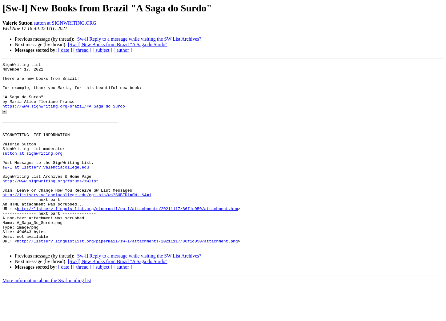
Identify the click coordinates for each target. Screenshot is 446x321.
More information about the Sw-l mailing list (46, 315)
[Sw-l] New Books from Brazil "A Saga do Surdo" (117, 44)
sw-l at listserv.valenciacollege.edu (45, 187)
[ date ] (65, 50)
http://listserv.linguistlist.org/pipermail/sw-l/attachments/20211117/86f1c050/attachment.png (127, 276)
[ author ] (123, 50)
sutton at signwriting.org (32, 170)
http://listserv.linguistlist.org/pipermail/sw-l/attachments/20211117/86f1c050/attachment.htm (127, 237)
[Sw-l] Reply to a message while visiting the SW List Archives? (138, 39)
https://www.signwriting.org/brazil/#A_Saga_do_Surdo (63, 115)
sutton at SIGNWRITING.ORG (65, 23)
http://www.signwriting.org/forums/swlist (50, 204)
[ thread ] (82, 50)
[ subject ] (102, 50)
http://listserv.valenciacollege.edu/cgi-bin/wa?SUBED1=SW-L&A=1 (76, 220)
